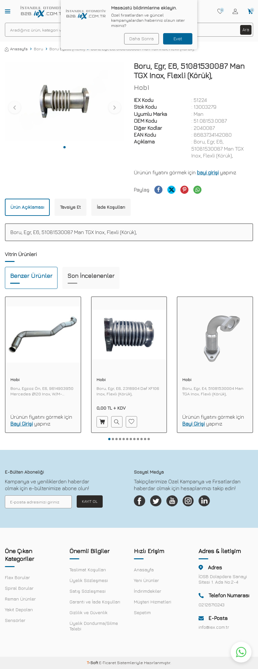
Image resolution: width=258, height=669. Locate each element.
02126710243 (212, 606)
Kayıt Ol (89, 501)
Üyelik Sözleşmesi (89, 582)
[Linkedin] (211, 501)
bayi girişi (208, 172)
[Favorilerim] (220, 11)
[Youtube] (176, 501)
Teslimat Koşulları (88, 571)
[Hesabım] (235, 11)
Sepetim (142, 614)
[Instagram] (193, 501)
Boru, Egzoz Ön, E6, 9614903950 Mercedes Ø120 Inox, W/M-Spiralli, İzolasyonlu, (41, 391)
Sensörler (15, 622)
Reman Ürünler (20, 600)
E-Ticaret (107, 664)
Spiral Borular (19, 589)
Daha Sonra (141, 38)
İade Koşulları (111, 207)
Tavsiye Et (70, 207)
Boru (38, 48)
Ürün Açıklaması (27, 207)
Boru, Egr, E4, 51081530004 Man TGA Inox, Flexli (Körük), (212, 391)
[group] (64, 101)
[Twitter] (158, 501)
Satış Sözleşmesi (88, 592)
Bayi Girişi (21, 424)
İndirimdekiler (147, 592)
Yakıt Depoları (19, 611)
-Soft (93, 664)
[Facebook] (140, 501)
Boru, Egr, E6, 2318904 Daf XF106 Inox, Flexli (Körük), (128, 391)
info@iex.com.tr (214, 628)
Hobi (141, 87)
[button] (64, 147)
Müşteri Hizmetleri (152, 603)
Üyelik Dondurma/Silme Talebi (94, 627)
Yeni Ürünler (146, 582)
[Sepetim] (250, 11)
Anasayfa (16, 48)
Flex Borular (17, 579)
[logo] (43, 11)
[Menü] (7, 11)
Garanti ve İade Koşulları (95, 603)
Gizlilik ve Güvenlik (89, 614)
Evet (178, 38)
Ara (245, 29)
